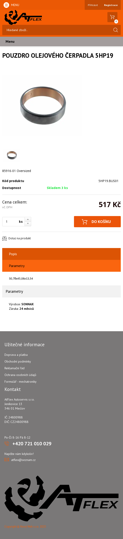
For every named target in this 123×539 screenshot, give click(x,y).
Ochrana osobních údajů (20, 375)
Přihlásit (93, 5)
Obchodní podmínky (17, 361)
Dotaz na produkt (19, 238)
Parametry (17, 265)
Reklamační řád (14, 368)
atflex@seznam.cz (23, 460)
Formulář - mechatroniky (20, 382)
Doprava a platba (16, 355)
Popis (13, 254)
